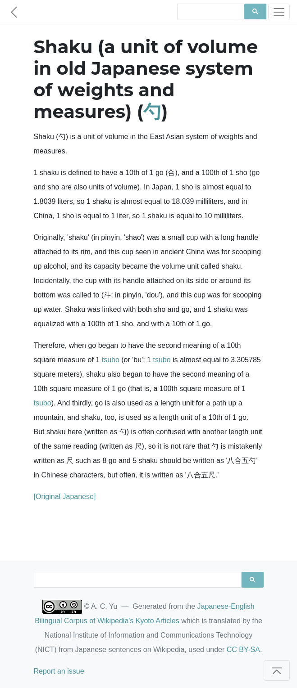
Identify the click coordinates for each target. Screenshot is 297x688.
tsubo (110, 360)
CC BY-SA (243, 649)
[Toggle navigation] (279, 12)
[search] (210, 12)
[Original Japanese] (65, 496)
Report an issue (59, 671)
